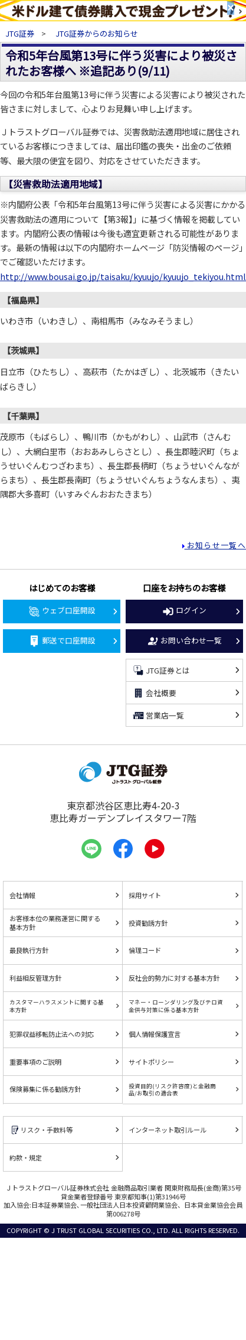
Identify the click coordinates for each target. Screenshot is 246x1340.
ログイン (184, 610)
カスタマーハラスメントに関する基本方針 (56, 1005)
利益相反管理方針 (35, 978)
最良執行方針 (28, 950)
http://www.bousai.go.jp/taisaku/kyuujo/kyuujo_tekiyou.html (123, 276)
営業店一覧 (158, 715)
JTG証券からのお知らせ (96, 33)
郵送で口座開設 (62, 641)
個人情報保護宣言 (155, 1034)
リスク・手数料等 (41, 1130)
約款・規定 (25, 1157)
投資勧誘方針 (148, 923)
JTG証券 (20, 33)
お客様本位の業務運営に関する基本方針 (54, 922)
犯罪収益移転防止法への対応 (51, 1034)
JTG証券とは (161, 670)
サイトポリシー (151, 1061)
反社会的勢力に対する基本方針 (174, 978)
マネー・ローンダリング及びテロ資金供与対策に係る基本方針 (176, 1005)
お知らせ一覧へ (215, 545)
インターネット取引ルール (167, 1129)
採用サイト (145, 895)
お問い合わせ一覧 (184, 641)
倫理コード (145, 950)
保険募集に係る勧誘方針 (45, 1089)
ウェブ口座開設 (62, 610)
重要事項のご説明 (35, 1061)
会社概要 (154, 693)
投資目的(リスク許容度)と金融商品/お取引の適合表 (172, 1089)
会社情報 (22, 895)
